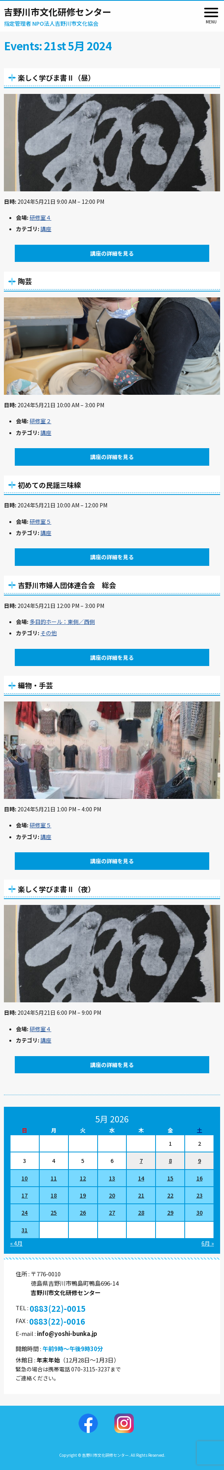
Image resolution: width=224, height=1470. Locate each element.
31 (24, 1230)
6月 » (207, 1243)
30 (199, 1212)
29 (170, 1212)
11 (54, 1178)
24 (24, 1212)
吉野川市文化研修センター (57, 11)
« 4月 (16, 1243)
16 (199, 1178)
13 (112, 1178)
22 (170, 1195)
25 (54, 1212)
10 (24, 1178)
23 (199, 1195)
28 (141, 1212)
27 (112, 1212)
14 (141, 1178)
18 (54, 1195)
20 (112, 1195)
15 (170, 1178)
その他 (48, 633)
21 (141, 1195)
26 (83, 1212)
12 (83, 1178)
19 (83, 1195)
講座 (45, 229)
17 (24, 1195)
